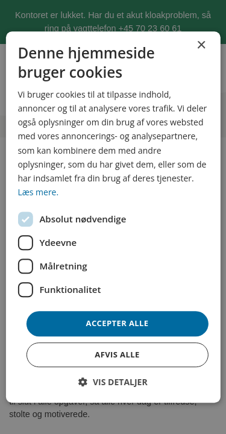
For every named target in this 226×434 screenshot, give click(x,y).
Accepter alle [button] (117, 323)
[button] (112, 382)
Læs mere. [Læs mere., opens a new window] (37, 192)
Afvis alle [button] (117, 354)
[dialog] (112, 217)
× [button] (201, 45)
